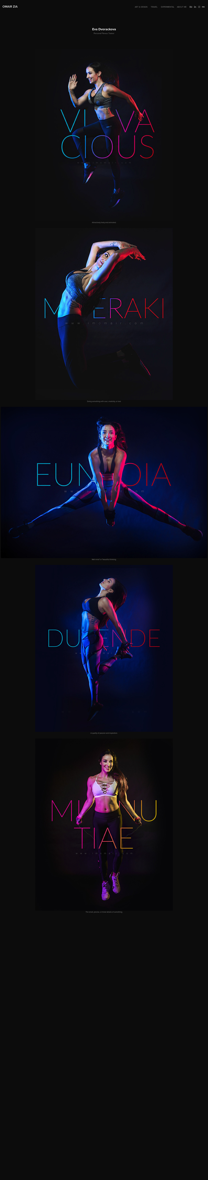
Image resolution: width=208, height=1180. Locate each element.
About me (182, 7)
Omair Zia (10, 6)
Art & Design (141, 7)
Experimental (167, 7)
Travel (154, 7)
